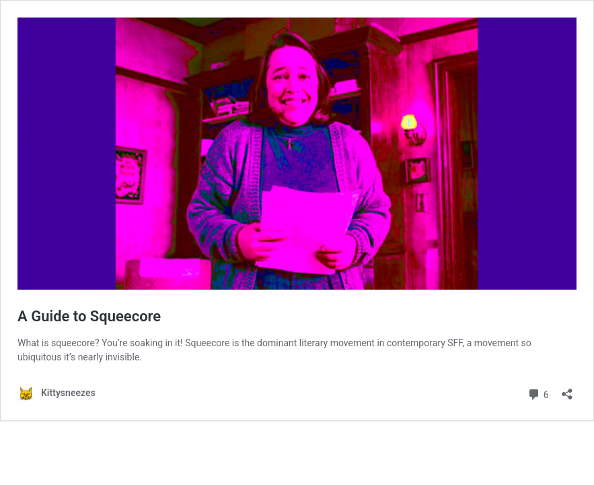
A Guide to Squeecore (89, 316)
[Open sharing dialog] (567, 389)
